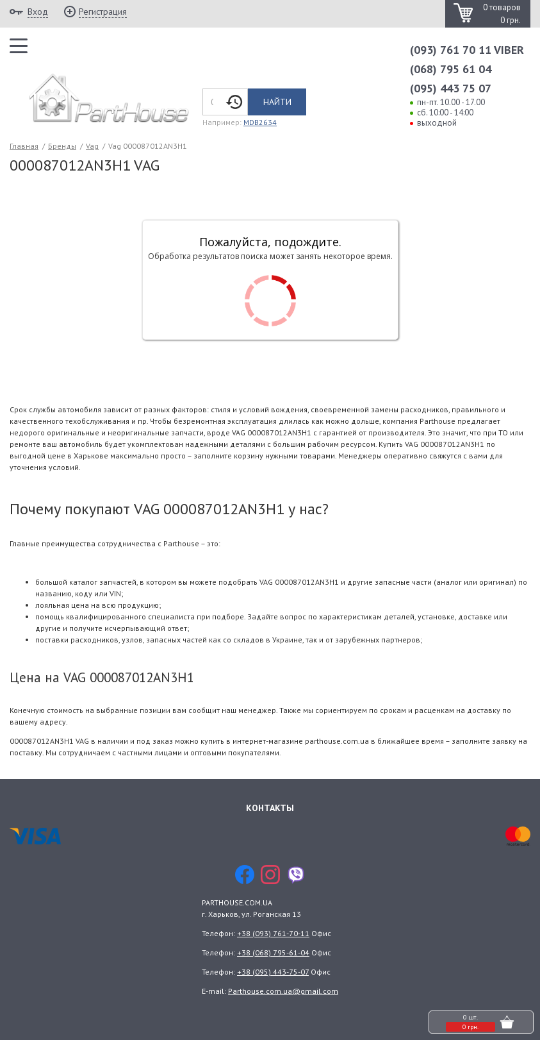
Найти (277, 102)
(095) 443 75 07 (450, 88)
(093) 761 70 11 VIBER (467, 49)
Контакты (270, 808)
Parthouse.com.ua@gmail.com (283, 991)
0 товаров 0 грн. (502, 14)
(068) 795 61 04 (450, 69)
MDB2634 (260, 122)
